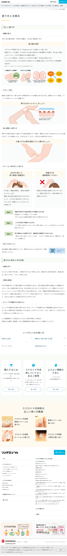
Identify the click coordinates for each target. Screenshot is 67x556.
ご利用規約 (25, 543)
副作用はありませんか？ (40, 477)
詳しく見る (11, 390)
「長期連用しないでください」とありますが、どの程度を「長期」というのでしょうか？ (50, 488)
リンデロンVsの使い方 (16, 5)
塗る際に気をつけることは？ (40, 464)
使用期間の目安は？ (39, 469)
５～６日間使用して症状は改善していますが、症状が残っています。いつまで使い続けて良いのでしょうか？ (50, 495)
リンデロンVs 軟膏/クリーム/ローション (10, 470)
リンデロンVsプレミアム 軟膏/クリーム (9, 468)
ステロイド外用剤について (7, 472)
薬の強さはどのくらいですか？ (41, 475)
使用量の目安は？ (38, 473)
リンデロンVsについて (7, 5)
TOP (2, 5)
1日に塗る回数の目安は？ (40, 462)
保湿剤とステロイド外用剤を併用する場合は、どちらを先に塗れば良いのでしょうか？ (50, 499)
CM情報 (61, 5)
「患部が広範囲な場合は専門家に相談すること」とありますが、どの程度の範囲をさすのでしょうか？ (50, 491)
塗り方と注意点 (5, 488)
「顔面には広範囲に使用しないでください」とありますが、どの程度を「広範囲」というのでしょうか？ (50, 484)
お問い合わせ (19, 543)
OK (60, 551)
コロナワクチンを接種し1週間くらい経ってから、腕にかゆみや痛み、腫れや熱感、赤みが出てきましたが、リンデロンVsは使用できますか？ (50, 502)
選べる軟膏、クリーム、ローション (9, 474)
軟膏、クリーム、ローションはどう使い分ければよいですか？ (47, 505)
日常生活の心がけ (5, 490)
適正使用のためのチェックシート (26, 5)
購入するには (34, 5)
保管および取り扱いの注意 (7, 486)
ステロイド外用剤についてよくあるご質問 (44, 5)
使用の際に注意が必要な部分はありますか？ (43, 481)
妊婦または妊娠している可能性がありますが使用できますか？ (47, 467)
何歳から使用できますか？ (40, 471)
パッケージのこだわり (6, 476)
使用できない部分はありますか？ (41, 479)
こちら (26, 551)
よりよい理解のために (55, 5)
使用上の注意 (4, 484)
